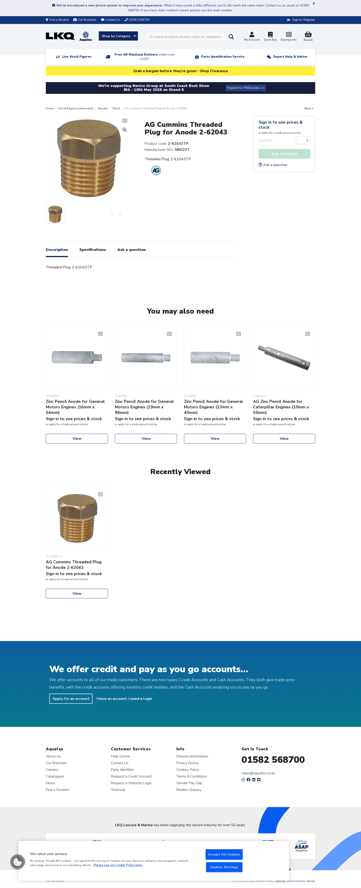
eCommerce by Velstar (301, 881)
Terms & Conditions (191, 776)
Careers (52, 769)
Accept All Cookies (224, 854)
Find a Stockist (57, 20)
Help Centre (120, 756)
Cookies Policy (187, 769)
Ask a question (273, 164)
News (50, 783)
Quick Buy (270, 37)
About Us (53, 756)
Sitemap (280, 881)
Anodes (103, 108)
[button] (17, 862)
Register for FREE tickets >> (245, 88)
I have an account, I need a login (124, 698)
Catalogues (55, 776)
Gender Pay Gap (189, 783)
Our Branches (84, 20)
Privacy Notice (187, 762)
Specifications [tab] (92, 249)
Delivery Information (192, 756)
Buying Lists (289, 37)
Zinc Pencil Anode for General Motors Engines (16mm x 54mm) (75, 407)
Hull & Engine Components (75, 108)
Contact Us (119, 762)
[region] (153, 861)
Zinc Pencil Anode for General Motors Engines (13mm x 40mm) (213, 407)
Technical (118, 789)
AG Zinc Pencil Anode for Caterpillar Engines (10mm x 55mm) (281, 407)
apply (265, 133)
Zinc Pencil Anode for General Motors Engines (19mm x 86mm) (144, 407)
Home (50, 108)
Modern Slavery (188, 789)
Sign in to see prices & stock (281, 124)
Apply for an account (70, 698)
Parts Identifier (122, 769)
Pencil (116, 108)
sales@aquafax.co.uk (258, 773)
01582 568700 (273, 760)
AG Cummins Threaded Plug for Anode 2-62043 (74, 564)
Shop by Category (119, 36)
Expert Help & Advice (290, 57)
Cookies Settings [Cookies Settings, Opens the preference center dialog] (224, 867)
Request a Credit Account (131, 776)
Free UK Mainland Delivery (145, 57)
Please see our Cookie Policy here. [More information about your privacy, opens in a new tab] (118, 865)
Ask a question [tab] (131, 249)
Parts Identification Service (223, 57)
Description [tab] (57, 249)
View (77, 438)
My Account (251, 37)
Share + (309, 108)
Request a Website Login (131, 783)
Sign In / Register (303, 20)
